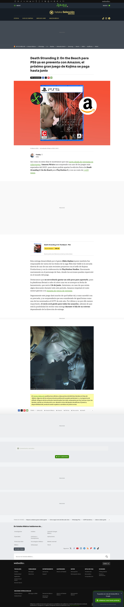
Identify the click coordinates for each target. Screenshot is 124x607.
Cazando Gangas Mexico (52, 532)
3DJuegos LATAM (32, 593)
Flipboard (49, 78)
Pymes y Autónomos (102, 574)
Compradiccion (89, 576)
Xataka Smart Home (18, 579)
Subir (105, 563)
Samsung (70, 46)
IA (47, 46)
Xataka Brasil (17, 596)
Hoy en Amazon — (52, 248)
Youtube (77, 548)
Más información (74, 605)
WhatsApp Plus (76, 519)
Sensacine (45, 571)
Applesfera (17, 576)
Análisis (33, 531)
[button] (39, 154)
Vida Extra (31, 574)
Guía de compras (27, 18)
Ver (63, 456)
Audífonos (89, 46)
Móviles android (51, 541)
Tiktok (103, 18)
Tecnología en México (37, 541)
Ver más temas (19, 549)
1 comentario (36, 77)
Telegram (109, 18)
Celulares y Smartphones (35, 537)
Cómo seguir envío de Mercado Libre (60, 519)
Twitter (46, 78)
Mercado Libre (41, 18)
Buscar (106, 556)
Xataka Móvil (17, 574)
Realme (52, 46)
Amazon (59, 410)
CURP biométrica (88, 519)
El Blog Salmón (103, 571)
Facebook (43, 78)
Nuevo (105, 5)
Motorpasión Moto (76, 574)
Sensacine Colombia (45, 596)
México (16, 545)
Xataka (16, 571)
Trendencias (88, 571)
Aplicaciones (51, 536)
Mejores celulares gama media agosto (36, 519)
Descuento (75, 410)
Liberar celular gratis (100, 519)
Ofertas (16, 18)
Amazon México (54, 18)
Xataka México (62, 5)
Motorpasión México (74, 594)
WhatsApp (41, 46)
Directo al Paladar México (61, 594)
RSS (87, 548)
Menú (18, 5)
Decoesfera (88, 574)
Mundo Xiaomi (18, 582)
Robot (96, 46)
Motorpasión (74, 571)
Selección (62, 12)
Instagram (106, 18)
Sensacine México (47, 593)
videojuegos (34, 545)
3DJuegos (31, 571)
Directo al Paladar (61, 571)
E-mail (51, 78)
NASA (83, 46)
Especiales (17, 536)
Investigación (18, 531)
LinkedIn (94, 548)
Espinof (44, 574)
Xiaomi (77, 46)
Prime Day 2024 (18, 541)
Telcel (49, 545)
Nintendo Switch (61, 46)
